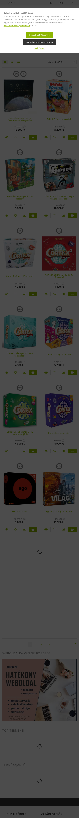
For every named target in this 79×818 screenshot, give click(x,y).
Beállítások (39, 48)
